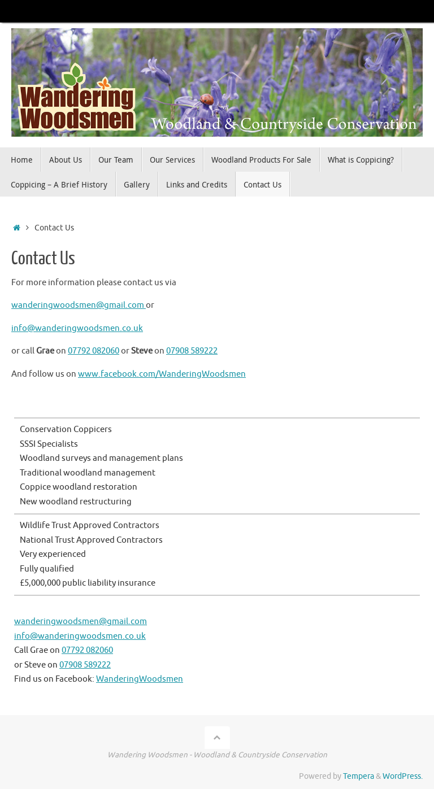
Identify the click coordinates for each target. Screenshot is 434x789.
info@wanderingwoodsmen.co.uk (77, 328)
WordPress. (403, 776)
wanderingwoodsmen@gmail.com (78, 305)
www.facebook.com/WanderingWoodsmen (162, 374)
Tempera (358, 776)
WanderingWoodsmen (139, 679)
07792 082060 (93, 351)
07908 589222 (192, 351)
